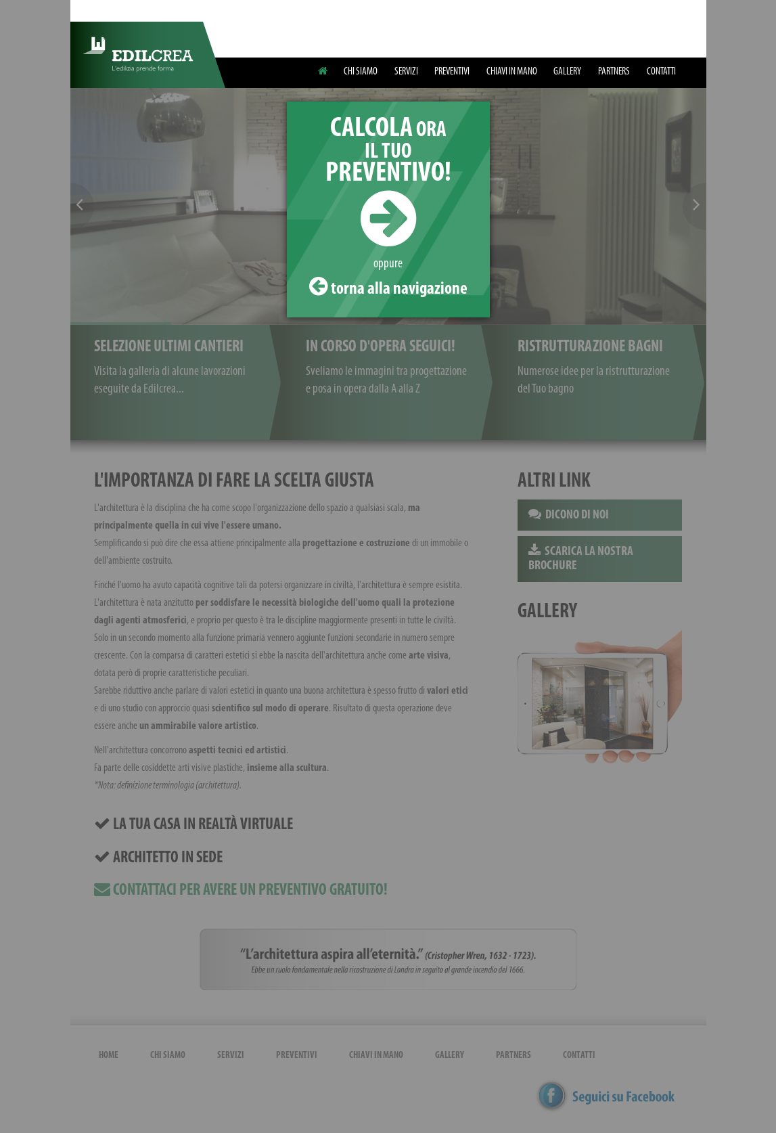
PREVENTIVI (452, 71)
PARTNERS (614, 71)
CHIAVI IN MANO (511, 71)
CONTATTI (661, 71)
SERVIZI (406, 71)
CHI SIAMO (361, 71)
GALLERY (567, 71)
